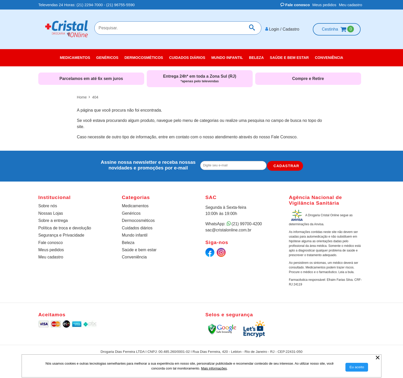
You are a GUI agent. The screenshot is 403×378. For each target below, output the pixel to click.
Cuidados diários (137, 228)
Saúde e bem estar (139, 250)
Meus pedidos (324, 5)
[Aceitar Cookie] (356, 367)
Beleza (128, 242)
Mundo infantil (135, 235)
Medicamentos (135, 205)
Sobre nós (47, 205)
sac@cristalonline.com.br (228, 230)
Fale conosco (295, 5)
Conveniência (134, 257)
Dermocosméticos (138, 220)
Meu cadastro (350, 5)
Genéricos (131, 213)
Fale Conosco (284, 137)
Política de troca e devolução (64, 228)
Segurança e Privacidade (61, 235)
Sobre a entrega (53, 220)
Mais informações (214, 368)
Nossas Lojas (50, 213)
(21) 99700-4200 (247, 223)
